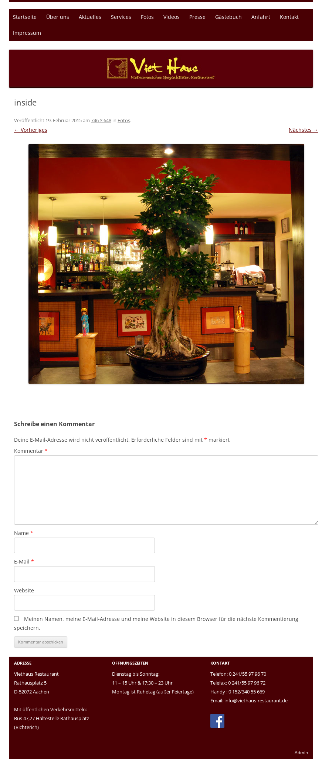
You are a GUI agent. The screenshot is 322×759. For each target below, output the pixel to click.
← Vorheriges (30, 129)
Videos (171, 16)
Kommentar (31, 450)
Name (23, 532)
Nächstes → (303, 129)
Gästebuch (228, 16)
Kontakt (289, 16)
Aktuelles (90, 16)
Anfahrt (260, 16)
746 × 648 (101, 120)
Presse (197, 16)
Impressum (27, 32)
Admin (301, 752)
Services (121, 16)
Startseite (25, 16)
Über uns (57, 16)
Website (24, 590)
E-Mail (24, 561)
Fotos (147, 16)
